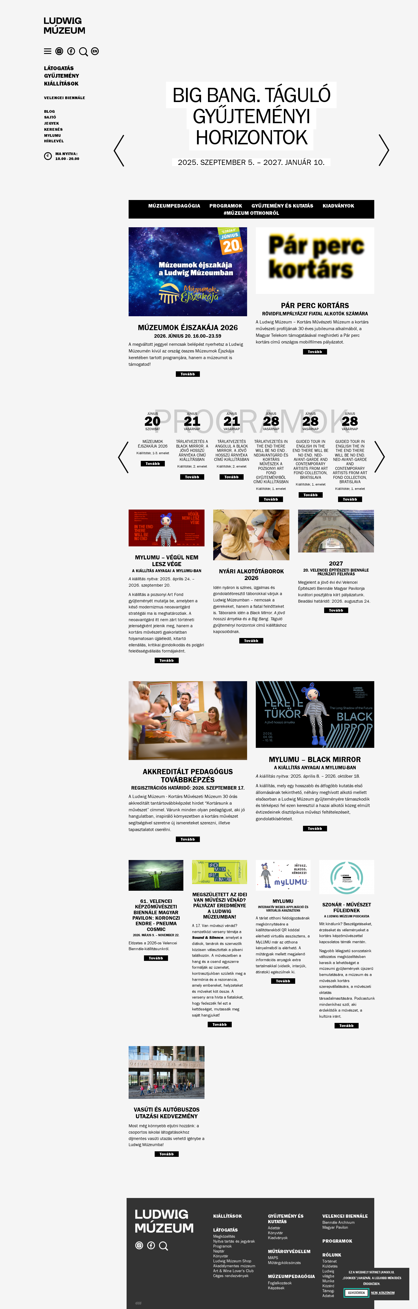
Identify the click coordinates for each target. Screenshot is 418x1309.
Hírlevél (54, 152)
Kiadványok (338, 206)
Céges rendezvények (231, 1275)
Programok (225, 206)
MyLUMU (52, 147)
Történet (329, 1261)
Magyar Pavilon (335, 1227)
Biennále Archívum (338, 1222)
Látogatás (59, 80)
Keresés (53, 141)
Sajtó (50, 129)
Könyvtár (220, 1256)
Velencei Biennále (64, 109)
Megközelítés (224, 1236)
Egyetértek (356, 1293)
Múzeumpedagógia (174, 206)
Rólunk (331, 1255)
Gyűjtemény (61, 87)
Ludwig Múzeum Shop (232, 1261)
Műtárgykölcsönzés (284, 1262)
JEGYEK (51, 135)
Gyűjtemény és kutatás (282, 206)
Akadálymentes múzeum (234, 1265)
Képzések (276, 1288)
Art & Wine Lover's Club (233, 1270)
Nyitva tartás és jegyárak (234, 1241)
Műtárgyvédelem (289, 1251)
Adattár (274, 1228)
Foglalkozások (280, 1283)
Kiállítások (61, 95)
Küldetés (330, 1266)
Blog (49, 123)
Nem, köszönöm (382, 1293)
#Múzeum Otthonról (251, 213)
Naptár (218, 1251)
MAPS (273, 1257)
